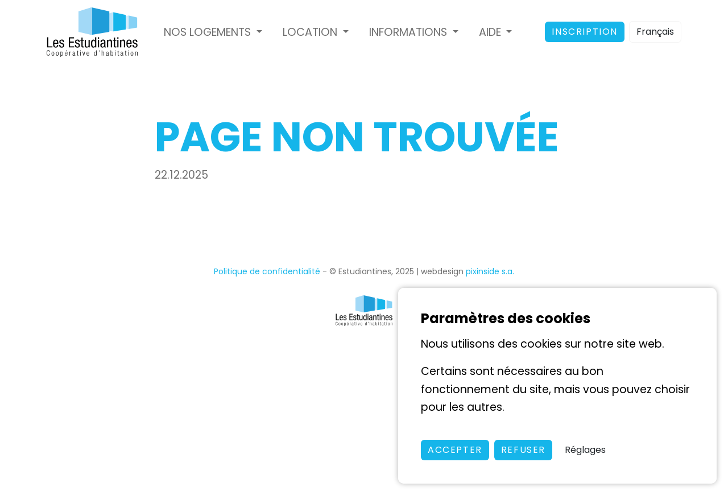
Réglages (585, 449)
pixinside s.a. (490, 271)
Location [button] (311, 32)
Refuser (523, 449)
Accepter (455, 449)
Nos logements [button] (209, 32)
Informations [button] (409, 32)
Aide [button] (491, 32)
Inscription (585, 31)
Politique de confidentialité (267, 271)
